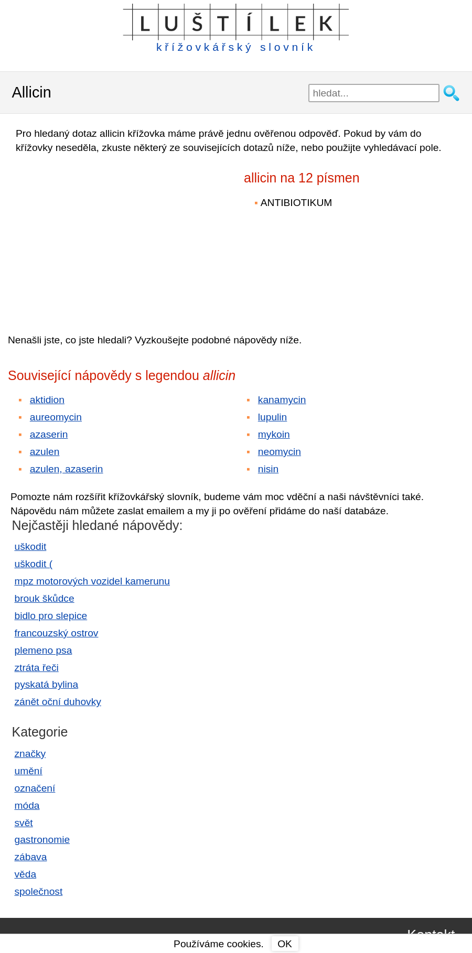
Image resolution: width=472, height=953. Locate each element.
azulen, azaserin (66, 468)
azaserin (49, 434)
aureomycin (56, 417)
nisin (268, 468)
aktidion (47, 399)
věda (26, 874)
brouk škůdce (44, 598)
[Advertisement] (99, 236)
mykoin (274, 434)
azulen (45, 451)
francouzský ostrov (57, 632)
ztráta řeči (37, 667)
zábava (31, 856)
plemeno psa (43, 650)
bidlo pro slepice (51, 615)
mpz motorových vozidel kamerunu (92, 581)
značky (30, 753)
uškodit (31, 546)
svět (24, 822)
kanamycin (282, 399)
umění (28, 770)
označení (35, 788)
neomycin (279, 451)
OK (284, 943)
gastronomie (42, 839)
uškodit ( (34, 563)
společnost (39, 891)
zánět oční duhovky (58, 701)
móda (27, 805)
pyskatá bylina (47, 684)
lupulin (272, 417)
